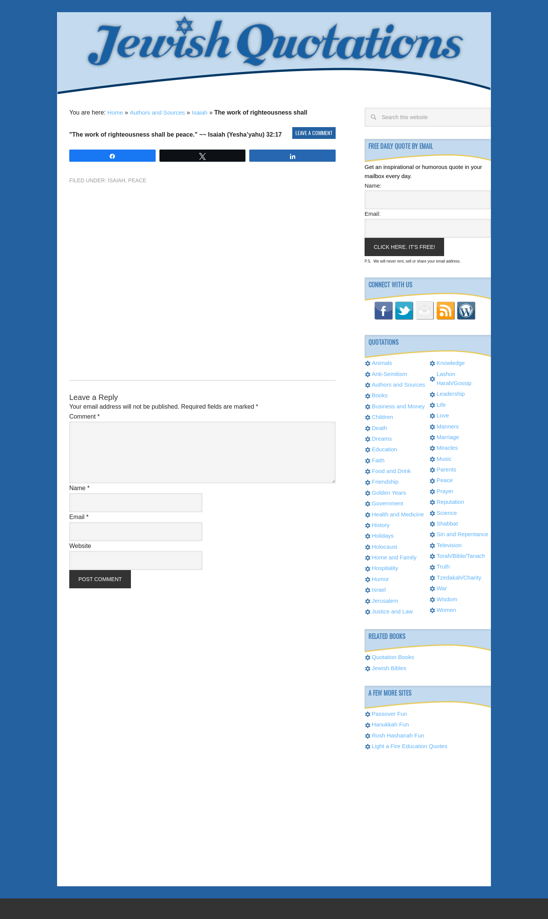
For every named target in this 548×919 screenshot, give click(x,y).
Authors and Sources (158, 111)
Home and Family (394, 556)
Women (446, 609)
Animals (382, 362)
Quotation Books (393, 656)
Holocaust (384, 546)
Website (80, 545)
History (381, 524)
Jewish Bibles (389, 667)
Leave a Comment (314, 132)
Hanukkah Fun (390, 723)
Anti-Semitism (389, 373)
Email (79, 516)
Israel (379, 589)
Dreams (382, 438)
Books (380, 394)
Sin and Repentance (462, 533)
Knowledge (450, 362)
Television (449, 544)
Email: (373, 213)
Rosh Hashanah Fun (398, 734)
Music (443, 458)
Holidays (383, 535)
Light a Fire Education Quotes (409, 745)
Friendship (385, 481)
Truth (442, 565)
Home (115, 111)
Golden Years (389, 492)
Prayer (444, 490)
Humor (380, 578)
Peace (137, 180)
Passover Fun (389, 713)
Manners (447, 425)
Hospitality (385, 567)
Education (384, 448)
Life (441, 404)
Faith (378, 459)
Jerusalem (385, 600)
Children (382, 416)
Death (379, 427)
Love (442, 414)
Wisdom (446, 598)
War (441, 587)
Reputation (450, 501)
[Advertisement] (202, 268)
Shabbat (447, 522)
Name (79, 487)
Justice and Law (392, 610)
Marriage (447, 436)
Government (387, 502)
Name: (373, 185)
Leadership (450, 393)
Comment (84, 416)
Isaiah (202, 111)
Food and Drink (391, 470)
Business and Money (398, 405)
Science (446, 512)
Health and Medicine (398, 513)
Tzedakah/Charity (458, 576)
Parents (446, 468)
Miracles (447, 447)
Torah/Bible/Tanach (460, 555)
